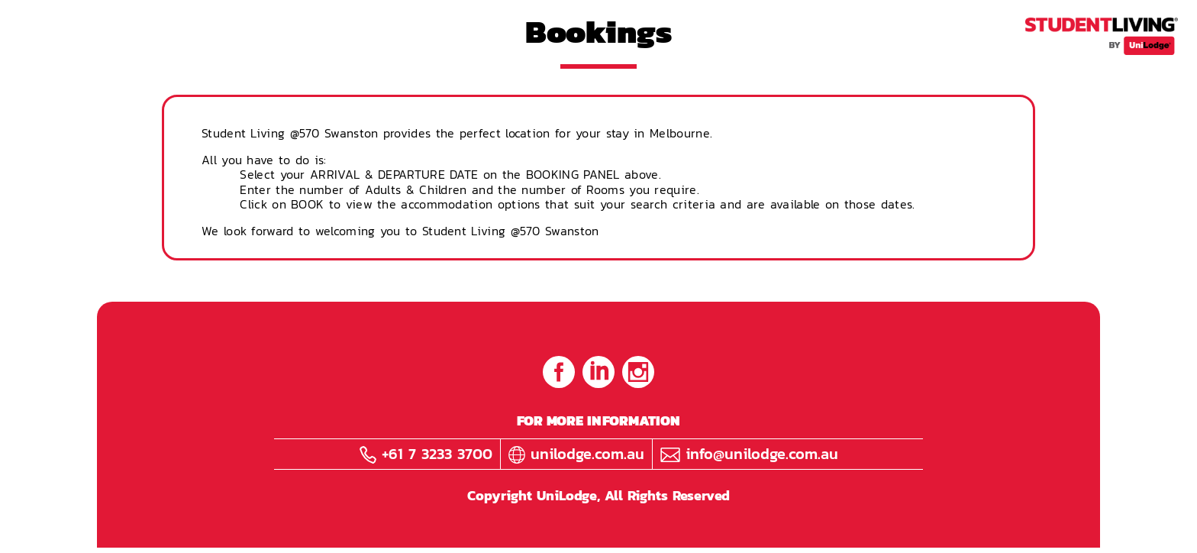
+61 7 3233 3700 (426, 453)
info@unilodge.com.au (749, 453)
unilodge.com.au (576, 453)
